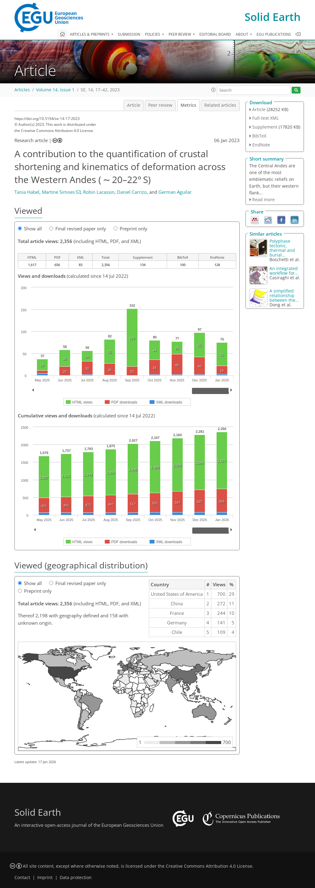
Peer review (160, 105)
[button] (213, 90)
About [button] (242, 34)
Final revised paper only (77, 228)
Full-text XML (265, 118)
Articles (22, 90)
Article (133, 105)
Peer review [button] (180, 34)
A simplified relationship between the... (284, 295)
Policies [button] (153, 34)
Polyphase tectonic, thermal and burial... (282, 248)
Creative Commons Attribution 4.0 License (209, 866)
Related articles (220, 105)
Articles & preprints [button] (90, 34)
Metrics (188, 105)
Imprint (45, 877)
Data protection (76, 877)
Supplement (264, 127)
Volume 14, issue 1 (55, 90)
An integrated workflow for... (283, 270)
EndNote (261, 145)
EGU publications (274, 34)
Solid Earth (273, 17)
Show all (30, 228)
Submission (129, 34)
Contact (22, 877)
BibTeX (259, 136)
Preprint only (130, 228)
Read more (263, 199)
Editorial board (215, 34)
